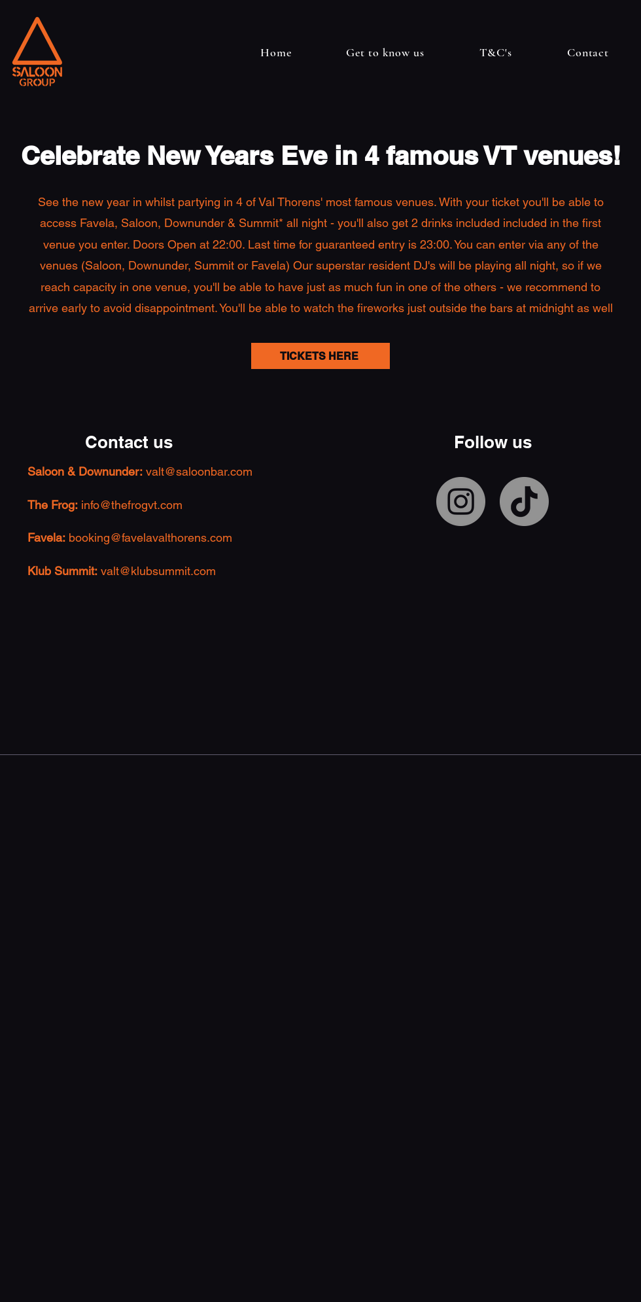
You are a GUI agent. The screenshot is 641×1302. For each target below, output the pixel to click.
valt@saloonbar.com (199, 471)
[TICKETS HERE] (320, 356)
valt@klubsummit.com (158, 571)
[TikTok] (524, 501)
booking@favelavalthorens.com (150, 537)
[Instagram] (460, 501)
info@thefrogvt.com (131, 505)
